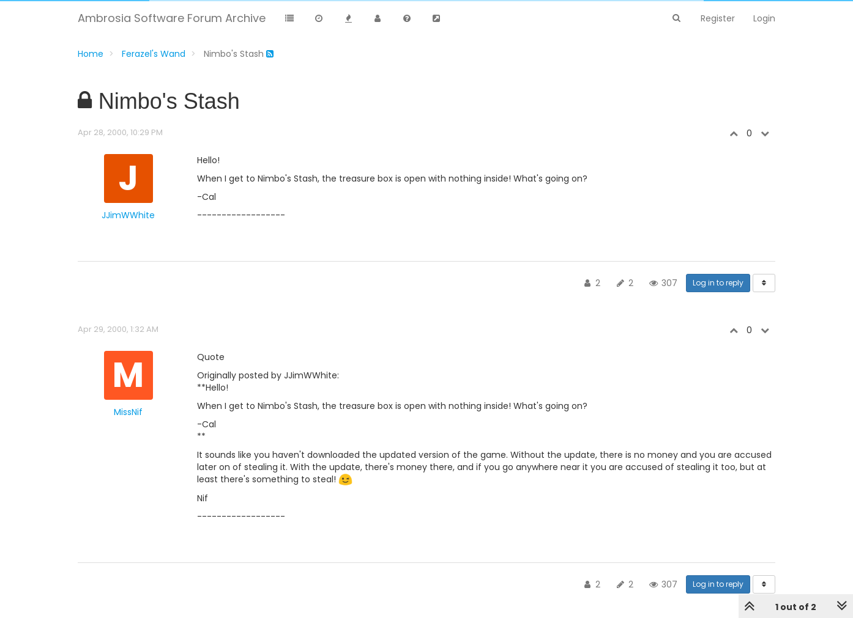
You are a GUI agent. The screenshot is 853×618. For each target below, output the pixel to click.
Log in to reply (718, 283)
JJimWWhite (128, 215)
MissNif (128, 412)
